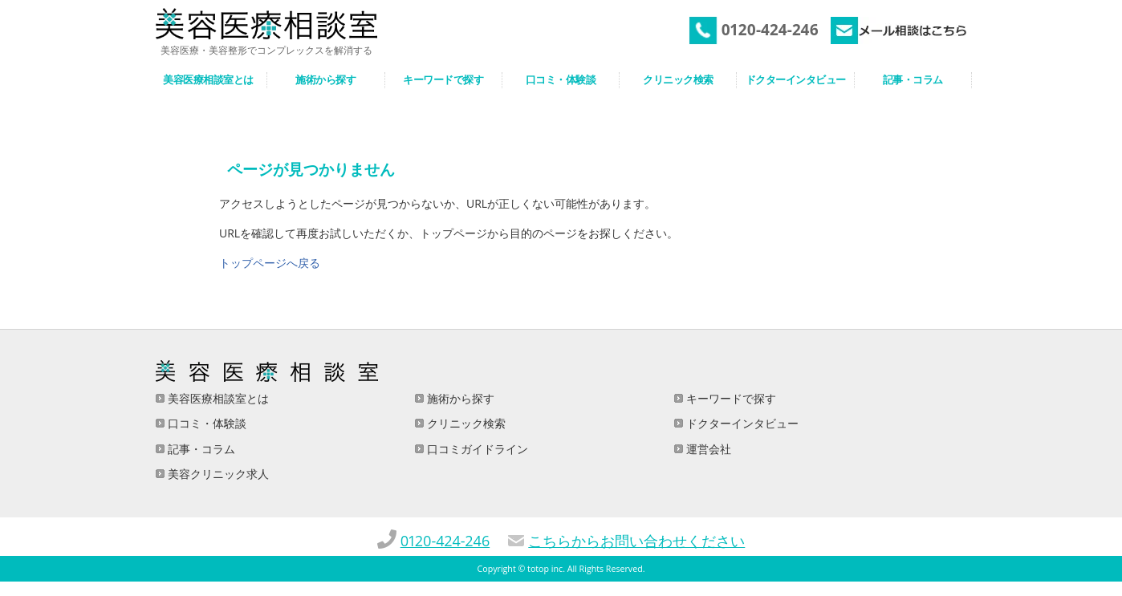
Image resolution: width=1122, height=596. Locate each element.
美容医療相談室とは (217, 398)
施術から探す (459, 398)
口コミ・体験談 (205, 423)
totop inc (545, 568)
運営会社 (707, 448)
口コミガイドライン (476, 448)
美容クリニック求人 (217, 473)
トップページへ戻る (269, 262)
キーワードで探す (729, 398)
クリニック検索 (465, 423)
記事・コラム (200, 448)
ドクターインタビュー (741, 423)
